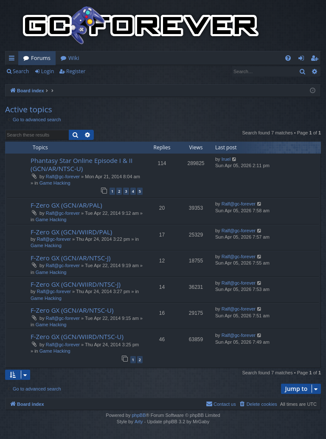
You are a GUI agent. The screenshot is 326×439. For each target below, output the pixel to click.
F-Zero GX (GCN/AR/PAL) (66, 205)
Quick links (13, 59)
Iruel (226, 159)
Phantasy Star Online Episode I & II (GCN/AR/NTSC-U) (81, 164)
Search (21, 71)
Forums (41, 58)
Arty (139, 421)
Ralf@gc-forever (63, 176)
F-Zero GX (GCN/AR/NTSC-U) (72, 310)
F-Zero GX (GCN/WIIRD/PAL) (71, 232)
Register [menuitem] (316, 59)
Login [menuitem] (303, 59)
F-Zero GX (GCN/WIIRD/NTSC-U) (77, 336)
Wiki (73, 58)
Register (75, 71)
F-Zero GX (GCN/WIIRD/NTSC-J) (76, 284)
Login (47, 71)
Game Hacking (54, 182)
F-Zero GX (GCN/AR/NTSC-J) (70, 258)
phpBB (139, 415)
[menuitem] (288, 58)
